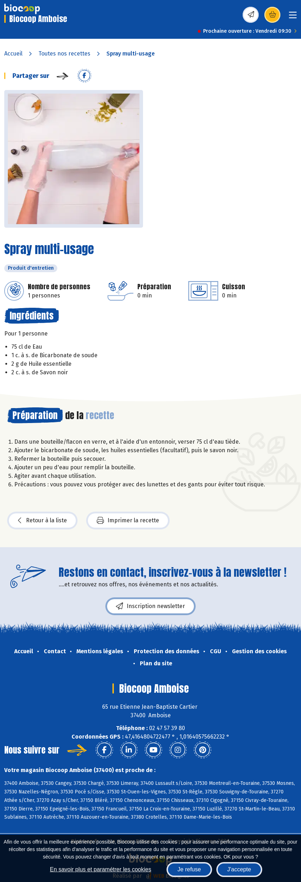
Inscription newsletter (150, 606)
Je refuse (189, 869)
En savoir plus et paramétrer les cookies (100, 869)
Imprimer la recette (128, 520)
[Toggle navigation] (293, 17)
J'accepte (239, 869)
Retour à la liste (42, 520)
